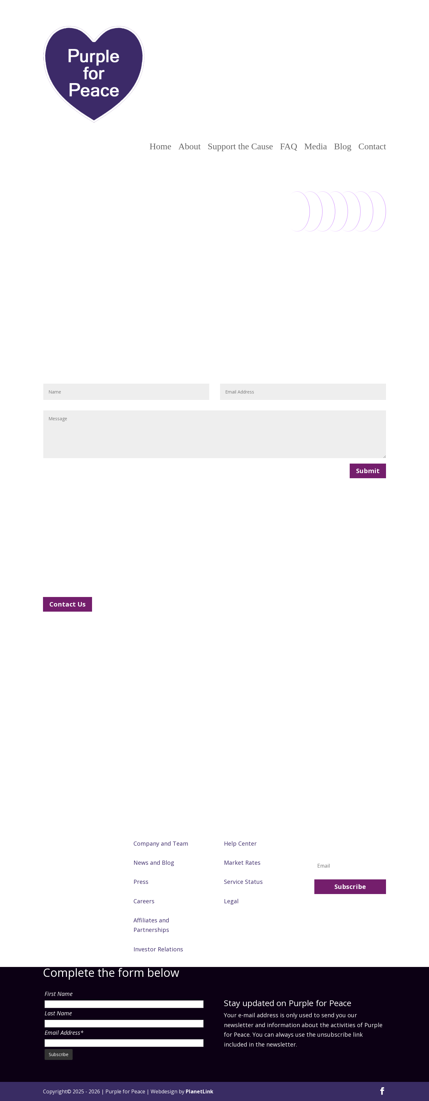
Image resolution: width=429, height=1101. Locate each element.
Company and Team (160, 843)
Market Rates (242, 862)
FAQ (288, 146)
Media (315, 146)
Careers (143, 901)
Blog (342, 146)
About (189, 146)
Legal (231, 901)
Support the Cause (240, 146)
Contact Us (67, 604)
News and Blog (153, 862)
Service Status (243, 881)
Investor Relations (158, 949)
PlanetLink (199, 1091)
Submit (368, 470)
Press (140, 881)
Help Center (240, 843)
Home (160, 146)
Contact (372, 146)
